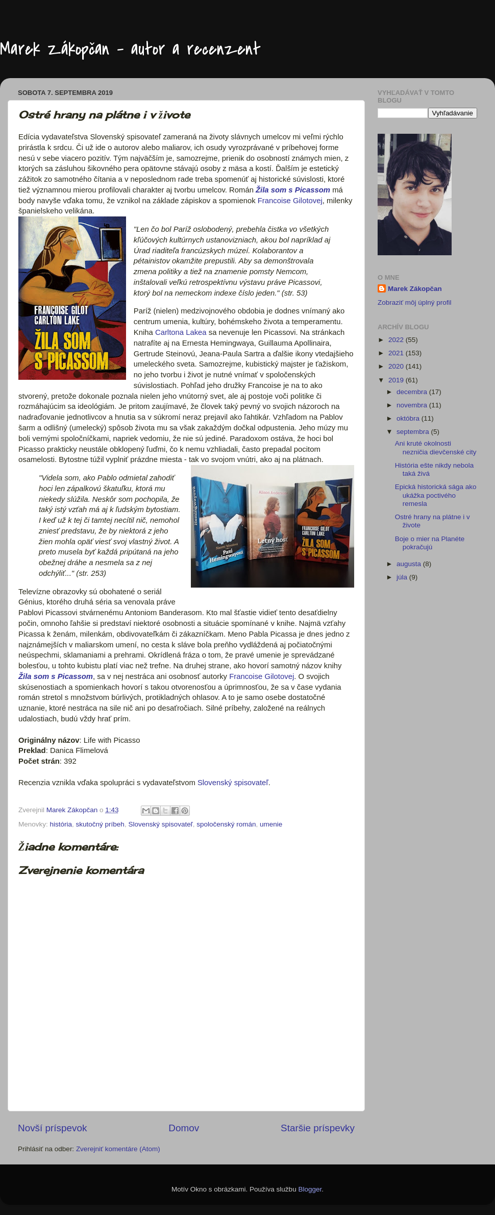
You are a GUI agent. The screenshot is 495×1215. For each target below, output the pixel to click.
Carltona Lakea (181, 332)
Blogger (309, 1189)
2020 (397, 366)
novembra (413, 405)
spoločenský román (226, 824)
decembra (413, 392)
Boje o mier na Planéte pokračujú (430, 543)
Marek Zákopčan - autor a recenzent (130, 49)
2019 (397, 380)
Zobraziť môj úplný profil (415, 302)
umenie (271, 824)
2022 (397, 340)
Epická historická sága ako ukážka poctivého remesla (436, 495)
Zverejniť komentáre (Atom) (118, 1149)
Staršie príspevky (318, 1128)
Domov (183, 1128)
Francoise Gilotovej (290, 201)
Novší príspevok (52, 1128)
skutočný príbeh (100, 824)
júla (403, 577)
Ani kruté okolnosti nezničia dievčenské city (436, 447)
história (61, 824)
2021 (397, 353)
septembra (414, 431)
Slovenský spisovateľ (232, 783)
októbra (409, 418)
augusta (410, 564)
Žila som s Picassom (293, 190)
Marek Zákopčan (415, 289)
